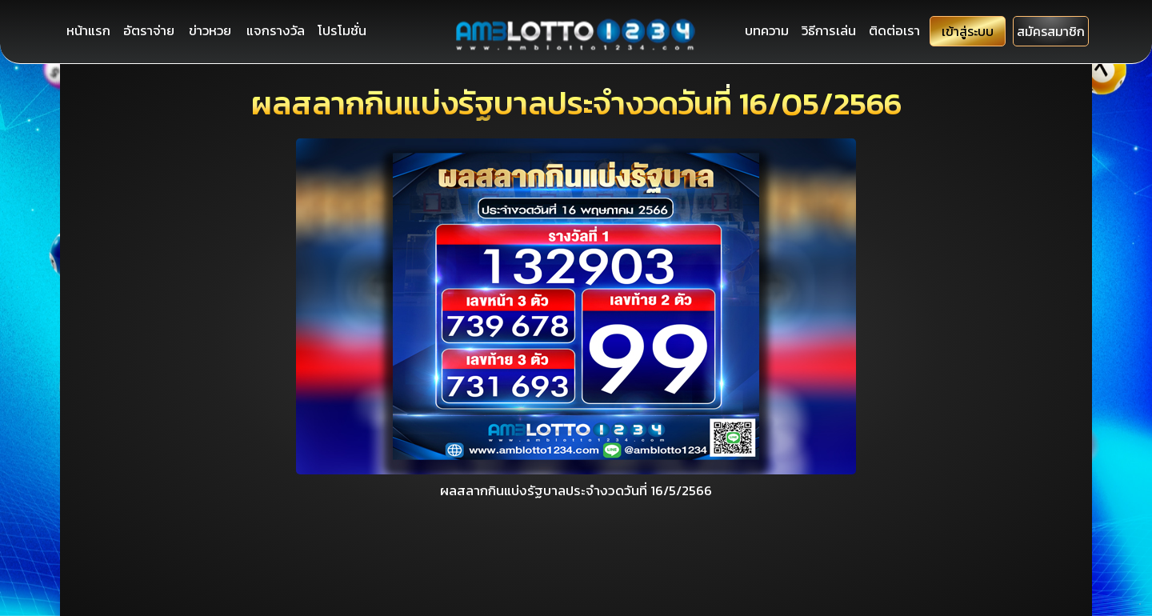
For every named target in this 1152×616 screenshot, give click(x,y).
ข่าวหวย (212, 31)
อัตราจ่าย (150, 31)
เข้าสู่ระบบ (959, 32)
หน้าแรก (88, 31)
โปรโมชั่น (344, 31)
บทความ (751, 31)
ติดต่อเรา (882, 31)
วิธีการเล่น (815, 31)
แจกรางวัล (277, 31)
